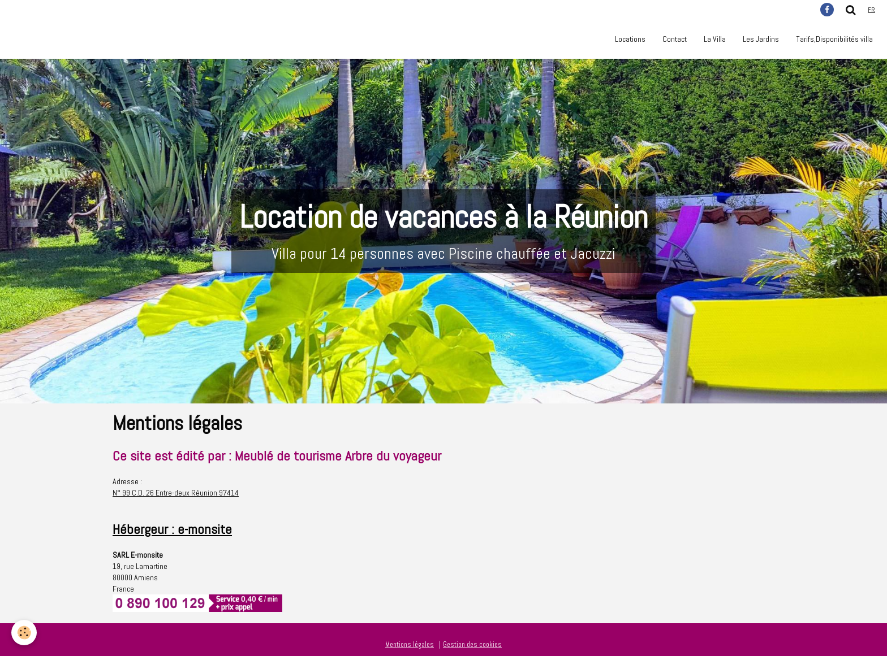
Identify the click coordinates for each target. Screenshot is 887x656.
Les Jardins (761, 39)
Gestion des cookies (472, 644)
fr (871, 10)
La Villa (715, 39)
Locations (630, 39)
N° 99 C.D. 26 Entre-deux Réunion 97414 (176, 493)
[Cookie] (24, 632)
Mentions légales (409, 644)
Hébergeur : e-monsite (172, 529)
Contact (674, 39)
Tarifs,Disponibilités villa (834, 39)
